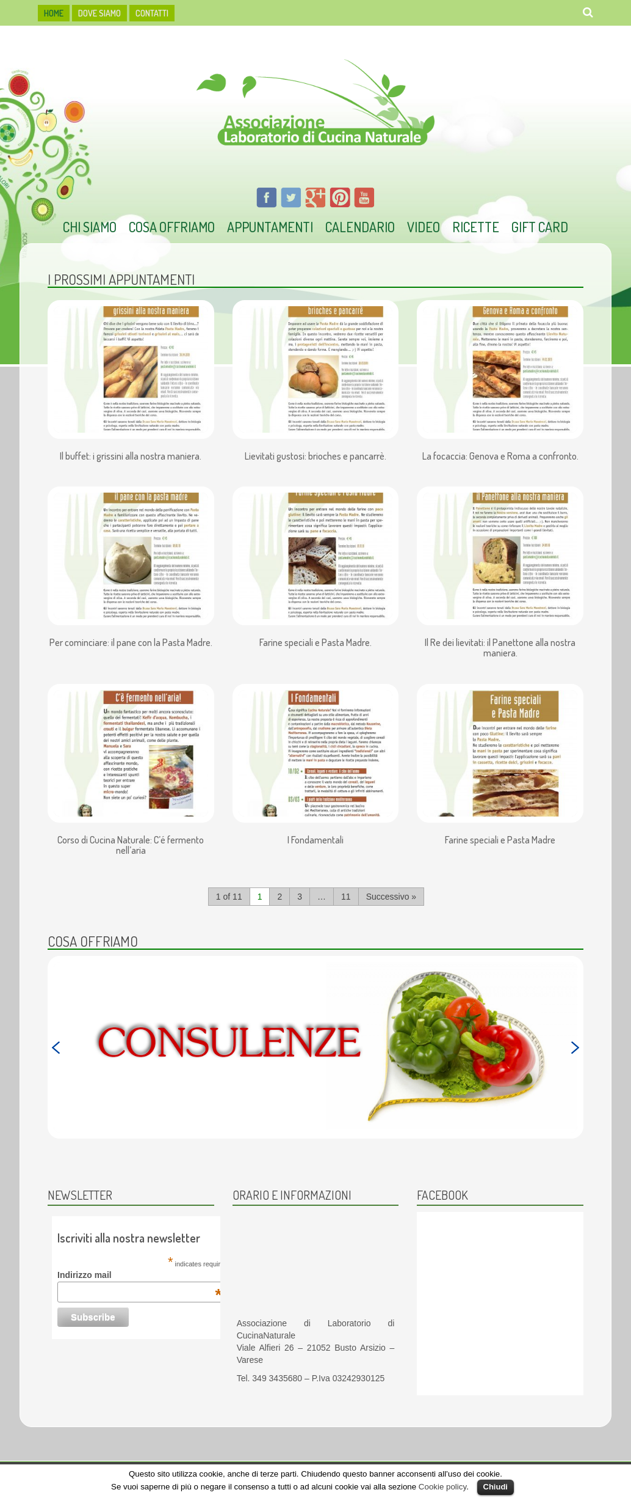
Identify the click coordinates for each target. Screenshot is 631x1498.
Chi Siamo (90, 226)
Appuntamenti (270, 226)
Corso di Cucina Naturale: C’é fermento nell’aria (130, 845)
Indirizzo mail (139, 1275)
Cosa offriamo (172, 226)
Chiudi (495, 1486)
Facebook (442, 1195)
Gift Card (539, 226)
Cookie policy (442, 1486)
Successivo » (391, 896)
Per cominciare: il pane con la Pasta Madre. (130, 642)
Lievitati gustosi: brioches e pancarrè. (315, 456)
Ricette (475, 226)
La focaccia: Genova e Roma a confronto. (500, 456)
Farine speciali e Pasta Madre (500, 840)
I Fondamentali (315, 840)
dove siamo (99, 13)
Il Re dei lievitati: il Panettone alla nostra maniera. (500, 648)
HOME (53, 13)
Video (423, 226)
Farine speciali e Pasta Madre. (315, 642)
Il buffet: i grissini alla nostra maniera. (130, 456)
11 (346, 896)
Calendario (360, 226)
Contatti (151, 13)
